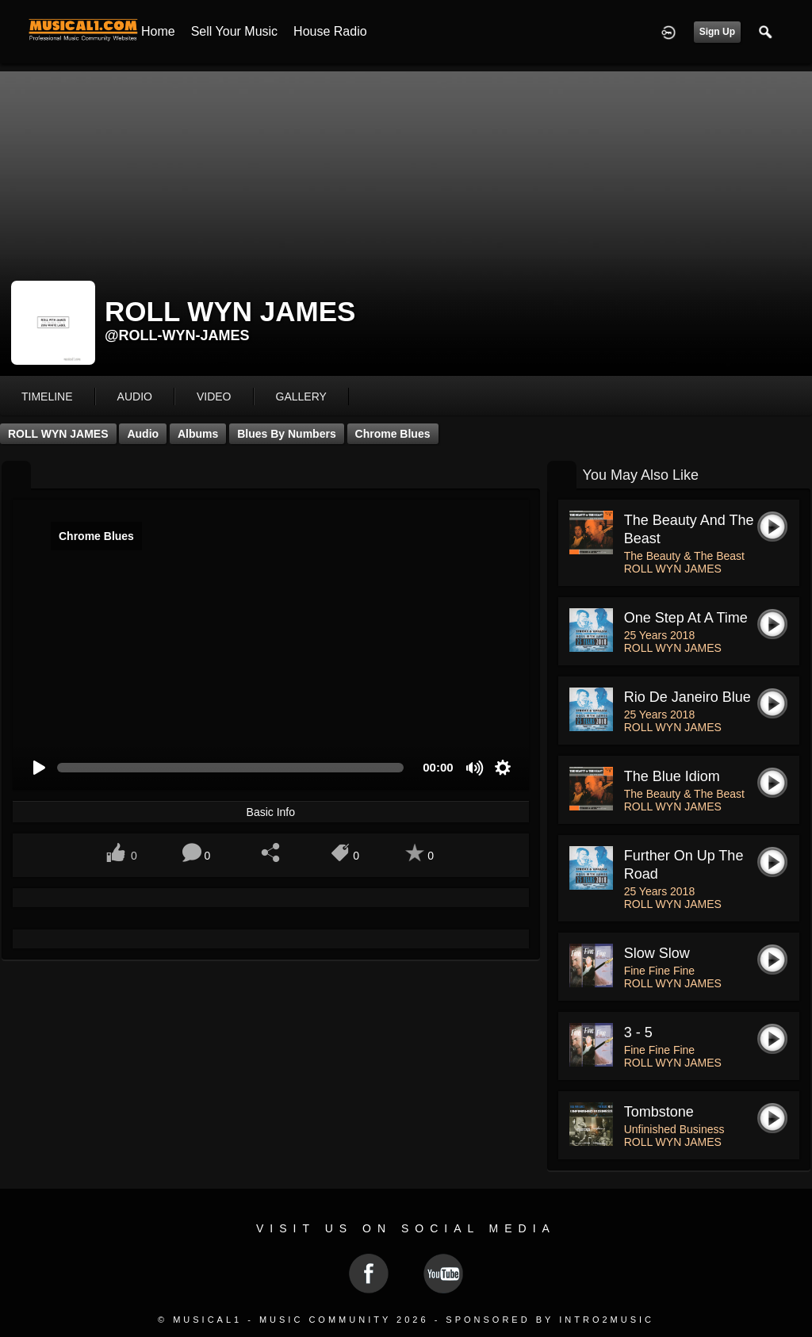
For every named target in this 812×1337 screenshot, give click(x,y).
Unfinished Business (674, 1129)
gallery (301, 396)
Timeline (47, 396)
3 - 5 (638, 1032)
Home (158, 31)
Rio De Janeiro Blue (687, 697)
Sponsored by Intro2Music (550, 1319)
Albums (198, 433)
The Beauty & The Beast (684, 556)
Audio (143, 433)
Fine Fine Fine (659, 970)
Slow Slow (657, 953)
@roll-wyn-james (177, 335)
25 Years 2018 (659, 635)
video (214, 396)
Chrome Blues (393, 433)
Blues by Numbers (286, 433)
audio (134, 396)
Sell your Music (234, 31)
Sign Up (717, 31)
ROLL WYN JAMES (58, 433)
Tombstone (659, 1112)
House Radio (330, 31)
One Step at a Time (686, 618)
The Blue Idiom (672, 776)
